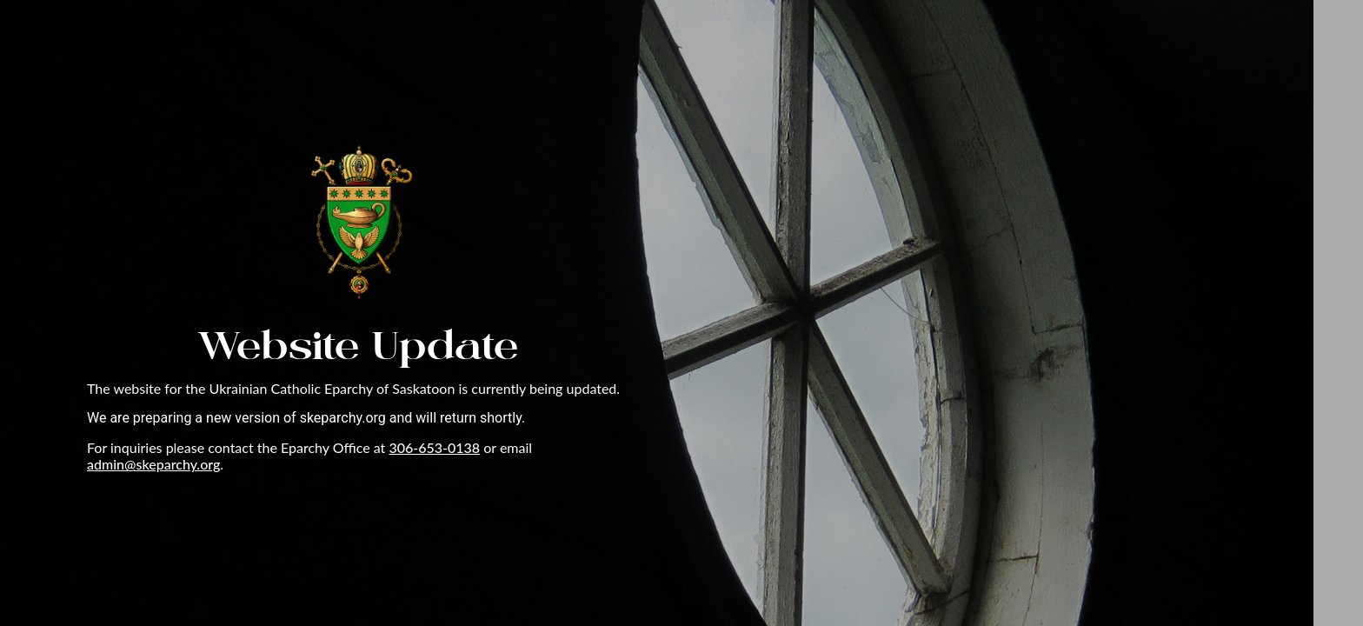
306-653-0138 (434, 447)
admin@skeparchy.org (153, 464)
